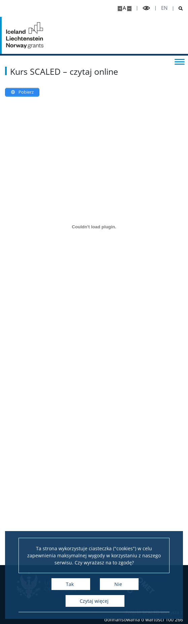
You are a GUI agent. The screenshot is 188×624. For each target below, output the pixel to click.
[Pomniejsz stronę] (129, 8)
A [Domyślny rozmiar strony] (124, 7)
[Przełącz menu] (179, 61)
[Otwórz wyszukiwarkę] (178, 8)
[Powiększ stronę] (120, 8)
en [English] (164, 7)
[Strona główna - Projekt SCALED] (25, 35)
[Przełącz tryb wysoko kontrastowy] (146, 8)
